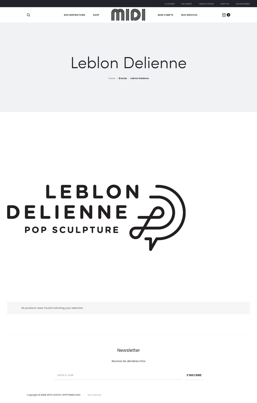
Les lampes (186, 4)
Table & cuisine (206, 4)
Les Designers (243, 4)
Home (112, 78)
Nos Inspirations (74, 14)
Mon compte (165, 14)
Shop (96, 14)
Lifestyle (224, 4)
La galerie (170, 4)
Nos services (189, 14)
